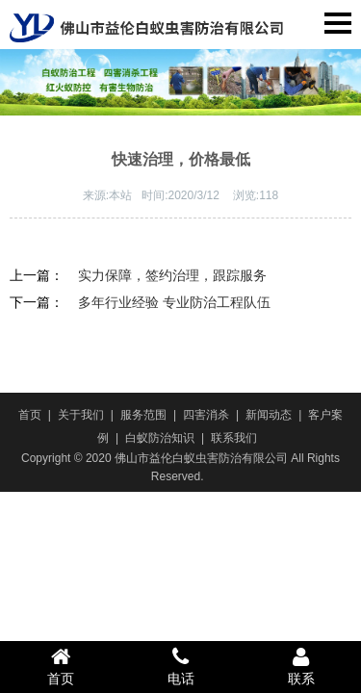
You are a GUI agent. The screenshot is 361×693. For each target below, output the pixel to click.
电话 (180, 666)
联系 (301, 666)
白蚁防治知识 (159, 438)
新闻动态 (268, 415)
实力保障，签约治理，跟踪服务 (172, 275)
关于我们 (81, 415)
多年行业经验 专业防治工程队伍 (174, 302)
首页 (29, 415)
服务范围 (143, 415)
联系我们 (234, 438)
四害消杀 (206, 415)
